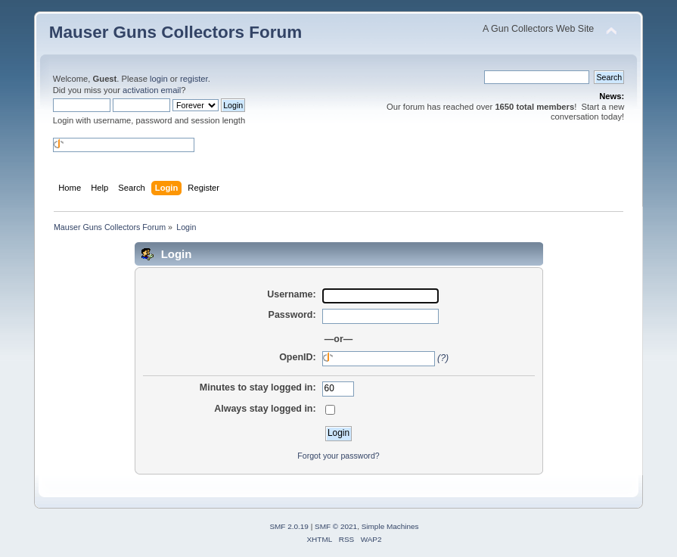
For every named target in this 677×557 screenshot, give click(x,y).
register (194, 78)
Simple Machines (390, 526)
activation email (152, 90)
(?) (443, 358)
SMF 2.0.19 (289, 526)
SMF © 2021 (336, 526)
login (159, 78)
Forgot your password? (338, 455)
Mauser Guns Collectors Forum (175, 32)
